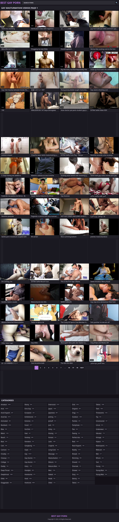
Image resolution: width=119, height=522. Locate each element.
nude (52, 478)
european (30, 412)
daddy (5, 466)
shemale (77, 466)
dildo (4, 478)
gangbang (30, 445)
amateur (6, 404)
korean (52, 437)
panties (76, 421)
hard (28, 478)
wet (99, 453)
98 (77, 368)
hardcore (30, 482)
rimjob (76, 453)
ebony (28, 404)
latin (52, 441)
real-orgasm (78, 445)
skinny (76, 478)
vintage (100, 437)
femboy (29, 437)
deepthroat (7, 474)
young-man (101, 470)
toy (99, 416)
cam (4, 445)
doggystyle (6, 482)
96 (69, 368)
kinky (52, 429)
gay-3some (30, 458)
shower (76, 470)
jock (51, 425)
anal (5, 408)
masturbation (55, 458)
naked (52, 474)
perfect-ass (77, 437)
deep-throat (7, 470)
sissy (75, 474)
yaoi (99, 462)
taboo (76, 482)
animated (6, 421)
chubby (5, 453)
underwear (101, 429)
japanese (53, 412)
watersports (102, 445)
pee (75, 429)
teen (99, 408)
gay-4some (30, 462)
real (75, 441)
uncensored (102, 421)
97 (73, 368)
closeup (5, 458)
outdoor (77, 416)
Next (82, 368)
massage (53, 453)
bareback (6, 425)
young (100, 466)
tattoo (100, 404)
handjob (30, 470)
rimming (77, 458)
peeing (76, 433)
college (5, 462)
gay (28, 453)
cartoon (5, 449)
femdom (29, 441)
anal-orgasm (7, 412)
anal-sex (6, 416)
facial (29, 425)
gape (28, 449)
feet (28, 433)
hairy (28, 466)
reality (76, 449)
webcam (100, 449)
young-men (101, 474)
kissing (52, 433)
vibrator (100, 433)
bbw (4, 429)
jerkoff (52, 421)
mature (52, 462)
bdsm (5, 433)
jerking (52, 416)
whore (100, 458)
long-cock (53, 449)
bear (4, 441)
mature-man (54, 466)
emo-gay (29, 408)
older (52, 482)
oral (75, 404)
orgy (75, 412)
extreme (29, 421)
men (52, 470)
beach (5, 437)
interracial (54, 404)
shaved (76, 462)
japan (52, 408)
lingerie (53, 445)
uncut (100, 425)
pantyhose (77, 425)
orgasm (76, 408)
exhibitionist (31, 416)
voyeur (100, 441)
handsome (30, 474)
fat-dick (29, 429)
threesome (102, 412)
